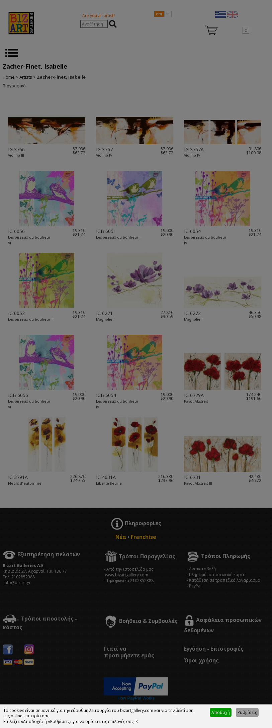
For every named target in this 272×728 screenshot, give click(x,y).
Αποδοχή (220, 712)
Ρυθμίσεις (247, 712)
